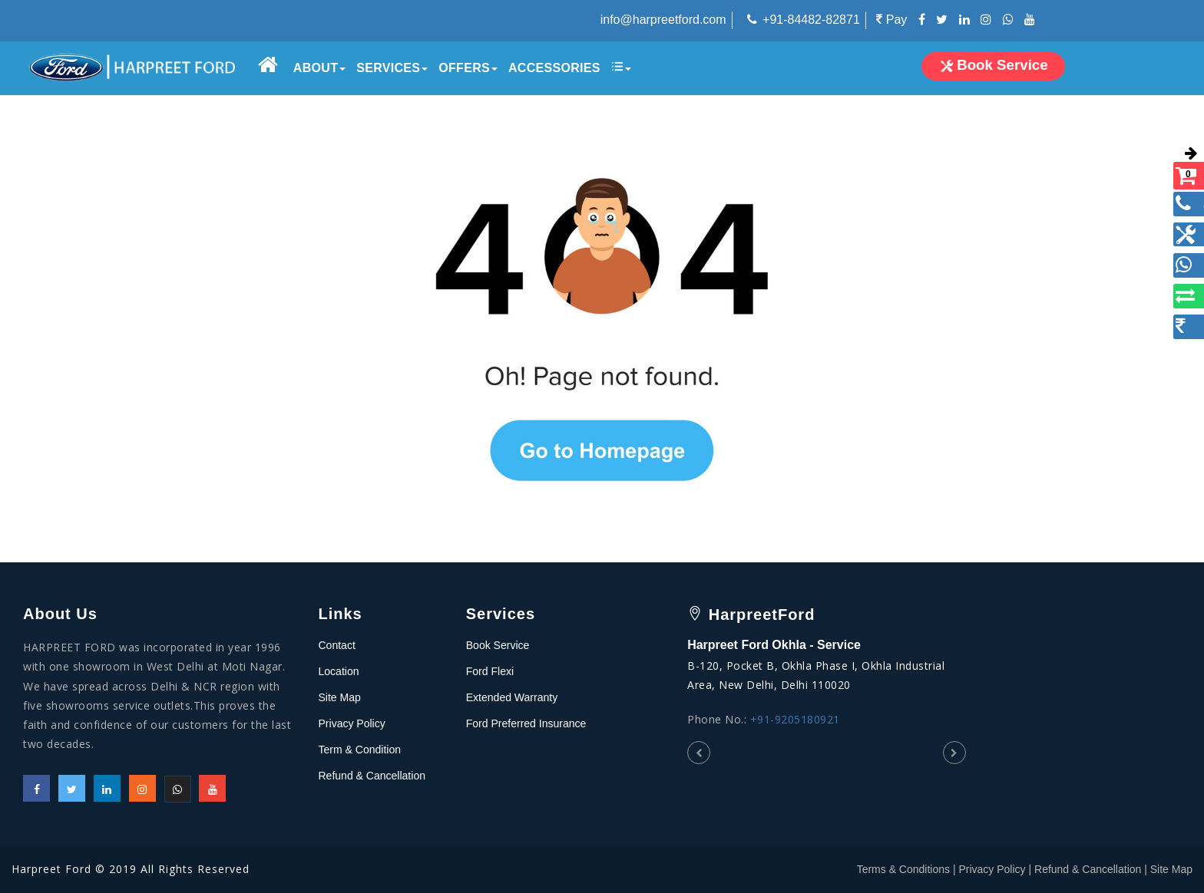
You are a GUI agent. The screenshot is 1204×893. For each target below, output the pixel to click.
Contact (337, 645)
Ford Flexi (490, 671)
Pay (891, 19)
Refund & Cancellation (372, 775)
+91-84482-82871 (811, 19)
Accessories (554, 67)
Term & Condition (360, 749)
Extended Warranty (511, 697)
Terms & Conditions (903, 869)
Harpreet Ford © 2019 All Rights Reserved (131, 869)
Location (339, 671)
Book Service (497, 645)
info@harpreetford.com (663, 19)
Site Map (340, 697)
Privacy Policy (352, 723)
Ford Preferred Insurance (526, 723)
